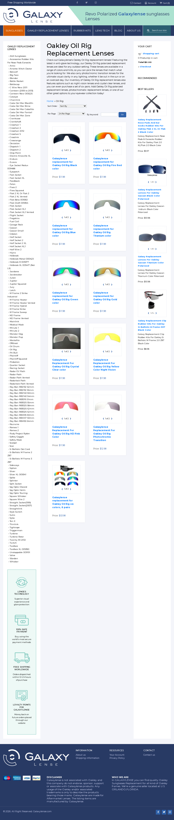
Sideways (14, 465)
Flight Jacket (16, 215)
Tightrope (15, 527)
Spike (12, 477)
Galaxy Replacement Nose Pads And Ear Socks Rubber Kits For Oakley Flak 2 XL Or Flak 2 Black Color (152, 125)
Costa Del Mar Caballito (22, 109)
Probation (15, 362)
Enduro (13, 159)
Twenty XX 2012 (18, 540)
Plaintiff (14, 356)
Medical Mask (17, 324)
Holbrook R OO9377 (19, 262)
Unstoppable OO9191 (20, 552)
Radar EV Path (17, 371)
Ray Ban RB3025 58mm (22, 405)
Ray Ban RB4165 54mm (22, 421)
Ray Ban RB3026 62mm (22, 412)
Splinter (14, 480)
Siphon (13, 468)
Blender (14, 78)
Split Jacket (16, 484)
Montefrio (14, 340)
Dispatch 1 (15, 146)
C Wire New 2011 (18, 87)
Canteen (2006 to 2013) (21, 90)
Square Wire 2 (17, 499)
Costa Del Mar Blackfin (21, 103)
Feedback (15, 181)
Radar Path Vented (20, 377)
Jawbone (14, 271)
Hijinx (13, 253)
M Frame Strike (18, 309)
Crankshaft (15, 121)
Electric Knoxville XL (20, 156)
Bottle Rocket (16, 81)
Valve (12, 555)
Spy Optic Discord (18, 487)
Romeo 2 (14, 430)
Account (150, 2)
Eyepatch (14, 171)
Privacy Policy (117, 758)
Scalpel (13, 443)
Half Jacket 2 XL (18, 243)
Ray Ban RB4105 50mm (22, 415)
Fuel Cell (14, 221)
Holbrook (14, 255)
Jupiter (13, 281)
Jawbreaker (16, 274)
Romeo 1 (14, 427)
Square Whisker (18, 496)
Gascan (13, 228)
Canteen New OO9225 (21, 93)
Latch (13, 290)
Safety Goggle (17, 437)
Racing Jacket (17, 368)
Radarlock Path (18, 380)
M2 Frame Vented (19, 318)
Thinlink (14, 524)
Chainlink (15, 100)
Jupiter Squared (18, 284)
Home (50, 101)
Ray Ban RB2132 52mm (22, 387)
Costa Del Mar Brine (20, 106)
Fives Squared (17, 190)
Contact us (149, 755)
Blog (118, 30)
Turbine (14, 533)
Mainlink (14, 321)
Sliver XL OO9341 (18, 474)
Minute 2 (14, 331)
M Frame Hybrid (18, 306)
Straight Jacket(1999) (20, 502)
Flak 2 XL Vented (18, 196)
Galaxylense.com (42, 811)
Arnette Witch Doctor (21, 69)
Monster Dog (16, 334)
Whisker (14, 561)
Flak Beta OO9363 (18, 200)
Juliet (13, 278)
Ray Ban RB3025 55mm (22, 402)
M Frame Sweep (18, 312)
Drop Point (15, 153)
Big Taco (14, 75)
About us (133, 30)
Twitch (13, 543)
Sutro (12, 515)
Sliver (12, 471)
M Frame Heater (18, 300)
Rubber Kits (82, 30)
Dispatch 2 (15, 150)
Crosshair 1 (15, 125)
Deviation (15, 143)
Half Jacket (15, 237)
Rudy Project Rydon (20, 433)
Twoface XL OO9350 (19, 549)
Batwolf (14, 72)
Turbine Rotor (17, 537)
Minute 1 (14, 328)
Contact (135, 2)
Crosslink (14, 137)
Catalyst (14, 97)
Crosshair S (15, 134)
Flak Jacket (16, 206)
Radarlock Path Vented (22, 384)
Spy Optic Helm (18, 490)
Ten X (12, 521)
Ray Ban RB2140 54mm (22, 396)
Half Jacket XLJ (18, 246)
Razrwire (14, 424)
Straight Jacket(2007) (21, 505)
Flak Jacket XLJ (18, 209)
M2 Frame (15, 315)
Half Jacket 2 (16, 240)
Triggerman (16, 530)
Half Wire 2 (16, 249)
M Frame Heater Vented (22, 303)
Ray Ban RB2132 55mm (22, 390)
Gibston (13, 234)
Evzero (13, 162)
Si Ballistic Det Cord (20, 449)
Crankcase (15, 118)
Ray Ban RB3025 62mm (22, 408)
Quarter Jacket (17, 365)
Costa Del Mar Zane (20, 115)
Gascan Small (17, 231)
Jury (12, 287)
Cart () (164, 2)
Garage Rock (16, 224)
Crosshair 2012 (17, 131)
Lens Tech (102, 30)
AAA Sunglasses (18, 56)
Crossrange (15, 140)
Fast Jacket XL (17, 178)
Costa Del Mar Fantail (21, 112)
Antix (12, 66)
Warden (14, 558)
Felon (12, 184)
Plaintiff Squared (18, 359)
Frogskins (14, 218)
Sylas (12, 518)
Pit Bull (14, 353)
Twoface (14, 546)
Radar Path (16, 374)
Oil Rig (13, 349)
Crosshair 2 (15, 128)
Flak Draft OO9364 (19, 203)
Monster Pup (16, 337)
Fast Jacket (15, 175)
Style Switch (16, 512)
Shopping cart (151, 53)
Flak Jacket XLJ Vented (22, 212)
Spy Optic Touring (18, 493)
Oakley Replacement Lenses (48, 30)
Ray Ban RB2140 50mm (22, 393)
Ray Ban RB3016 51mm (21, 399)
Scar (12, 446)
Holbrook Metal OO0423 (22, 259)
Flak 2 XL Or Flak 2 (19, 193)
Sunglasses (14, 30)
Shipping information (87, 758)
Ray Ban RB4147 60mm (22, 418)
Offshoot (14, 343)
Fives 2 (13, 187)
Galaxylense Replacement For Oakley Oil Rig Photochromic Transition (104, 434)
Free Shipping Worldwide (22, 2)
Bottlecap (14, 84)
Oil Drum (14, 346)
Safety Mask (16, 440)
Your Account (117, 755)
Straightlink (16, 508)
